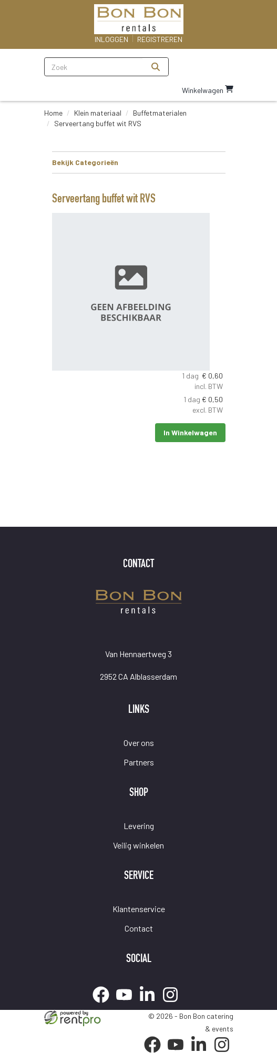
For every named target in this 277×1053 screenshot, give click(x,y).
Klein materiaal (97, 112)
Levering (139, 826)
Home (53, 112)
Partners (139, 762)
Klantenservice (138, 909)
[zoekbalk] (94, 67)
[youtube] (127, 1004)
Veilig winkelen (138, 845)
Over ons (139, 743)
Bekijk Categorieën (138, 162)
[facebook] (104, 1004)
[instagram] (173, 1004)
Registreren (159, 39)
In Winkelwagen (190, 432)
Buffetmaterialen (160, 112)
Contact (139, 928)
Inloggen (111, 39)
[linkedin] (150, 1004)
